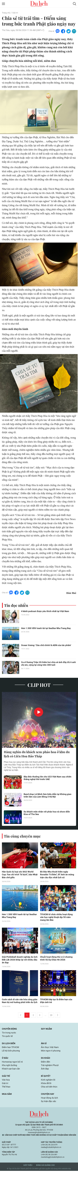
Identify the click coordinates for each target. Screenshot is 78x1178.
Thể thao (6, 1093)
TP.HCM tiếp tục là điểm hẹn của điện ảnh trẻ (56, 1003)
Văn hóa (6, 1086)
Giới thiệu (27, 1172)
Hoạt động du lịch (50, 1104)
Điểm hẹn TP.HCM (11, 1052)
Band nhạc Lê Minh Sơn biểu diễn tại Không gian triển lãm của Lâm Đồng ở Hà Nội (48, 796)
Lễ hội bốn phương (11, 1056)
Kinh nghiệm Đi (48, 1086)
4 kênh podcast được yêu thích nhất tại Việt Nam (46, 612)
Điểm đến (46, 1067)
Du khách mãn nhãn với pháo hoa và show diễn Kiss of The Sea (47, 814)
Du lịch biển (9, 1048)
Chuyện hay (48, 1100)
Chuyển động (10, 1034)
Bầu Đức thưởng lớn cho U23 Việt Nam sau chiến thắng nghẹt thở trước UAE (48, 779)
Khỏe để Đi (46, 1089)
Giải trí (16, 12)
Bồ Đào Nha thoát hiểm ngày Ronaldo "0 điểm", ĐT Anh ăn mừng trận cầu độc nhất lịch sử (57, 875)
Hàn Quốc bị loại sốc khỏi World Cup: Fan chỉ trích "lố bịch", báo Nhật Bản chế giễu (18, 875)
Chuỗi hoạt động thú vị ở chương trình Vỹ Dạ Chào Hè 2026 (56, 960)
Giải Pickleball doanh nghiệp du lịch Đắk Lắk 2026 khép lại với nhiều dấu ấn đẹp (18, 961)
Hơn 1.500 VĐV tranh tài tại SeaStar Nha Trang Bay (47, 629)
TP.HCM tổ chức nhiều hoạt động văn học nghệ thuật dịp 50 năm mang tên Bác (56, 918)
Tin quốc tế (7, 1041)
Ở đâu (5, 1063)
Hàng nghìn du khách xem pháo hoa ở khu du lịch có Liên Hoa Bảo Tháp (38, 754)
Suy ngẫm (47, 1034)
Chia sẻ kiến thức (49, 1093)
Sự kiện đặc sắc (49, 1108)
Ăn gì (44, 1048)
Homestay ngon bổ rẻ (13, 1067)
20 (51, 1020)
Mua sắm (7, 1100)
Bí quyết (46, 1082)
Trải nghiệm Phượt (50, 1071)
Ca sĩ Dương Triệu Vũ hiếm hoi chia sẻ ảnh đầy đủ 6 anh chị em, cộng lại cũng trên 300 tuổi (47, 664)
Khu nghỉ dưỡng (10, 1071)
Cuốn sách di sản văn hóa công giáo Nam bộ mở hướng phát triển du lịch (19, 1004)
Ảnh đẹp (45, 1075)
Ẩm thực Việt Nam (50, 1052)
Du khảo (46, 1063)
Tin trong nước (9, 1037)
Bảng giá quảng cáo (45, 1172)
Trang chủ (6, 12)
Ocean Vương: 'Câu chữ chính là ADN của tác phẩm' (47, 646)
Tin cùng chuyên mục (22, 836)
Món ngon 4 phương (51, 1056)
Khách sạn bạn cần (11, 1075)
